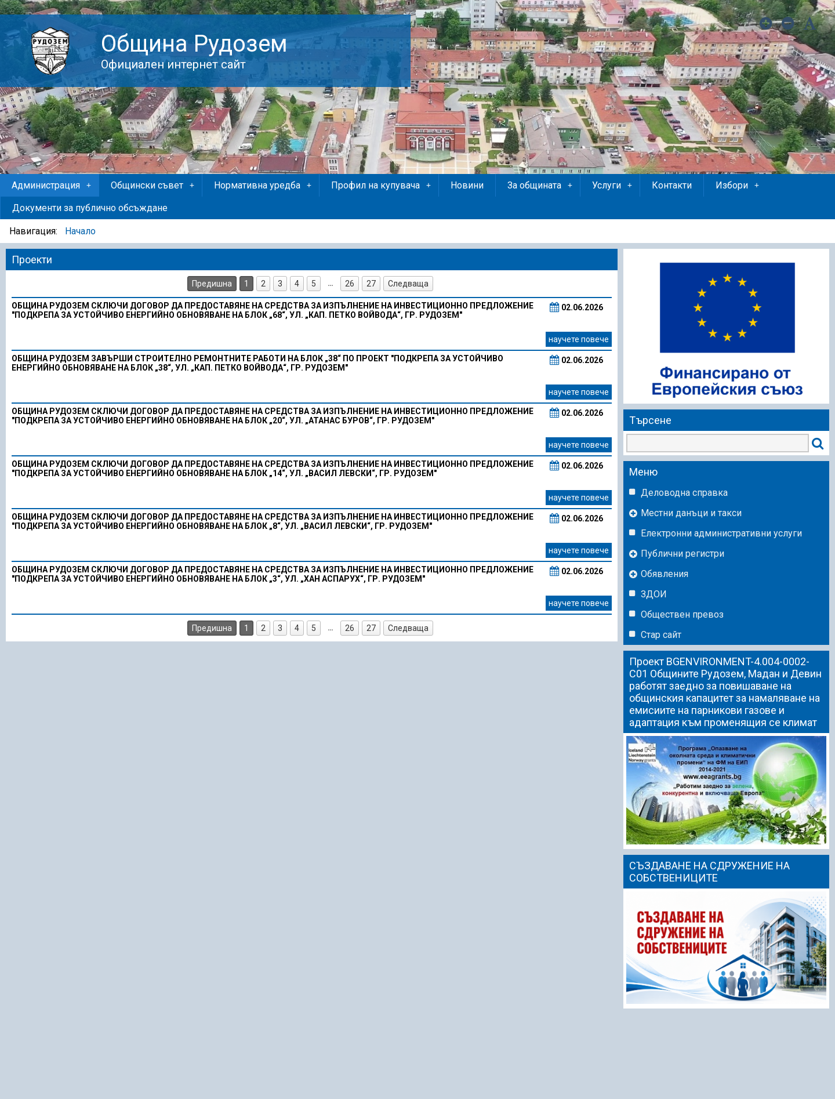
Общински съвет (153, 185)
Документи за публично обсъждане (90, 207)
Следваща (408, 283)
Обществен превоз (682, 614)
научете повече (579, 339)
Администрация (52, 185)
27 (371, 283)
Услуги (613, 185)
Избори (738, 185)
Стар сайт (661, 634)
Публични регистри (682, 553)
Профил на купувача (382, 185)
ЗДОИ (654, 594)
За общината (540, 185)
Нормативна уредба (263, 185)
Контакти (672, 185)
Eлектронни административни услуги (721, 533)
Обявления (664, 573)
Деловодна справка (684, 492)
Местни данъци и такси (691, 512)
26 (349, 283)
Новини (467, 185)
